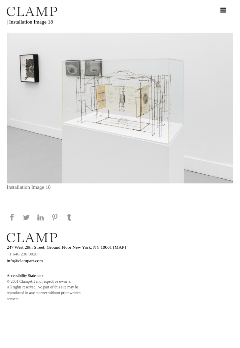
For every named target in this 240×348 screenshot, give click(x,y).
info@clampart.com (25, 260)
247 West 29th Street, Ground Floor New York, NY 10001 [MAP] (66, 247)
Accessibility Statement (25, 276)
